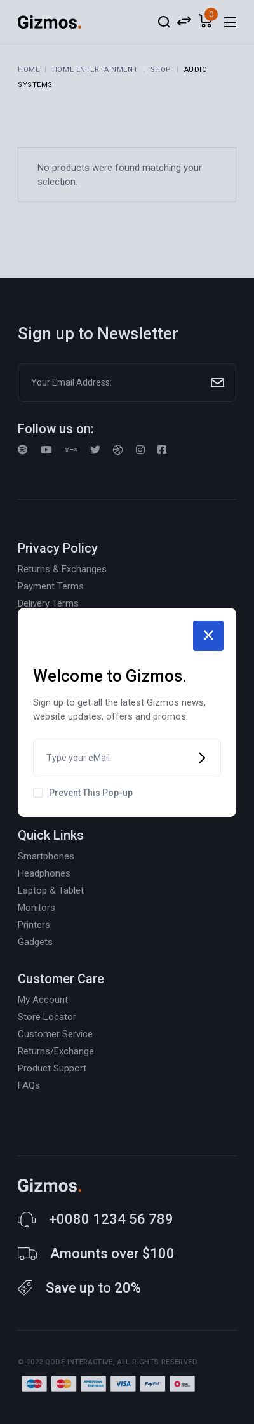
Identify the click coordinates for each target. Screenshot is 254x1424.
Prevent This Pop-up (91, 792)
